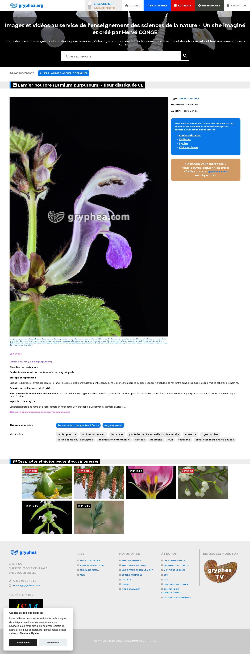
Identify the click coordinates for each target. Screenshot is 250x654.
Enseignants (209, 5)
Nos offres (157, 5)
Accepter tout (23, 642)
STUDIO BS (149, 641)
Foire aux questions (93, 565)
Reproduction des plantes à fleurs (78, 425)
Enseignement (104, 4)
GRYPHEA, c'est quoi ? (177, 565)
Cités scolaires (188, 147)
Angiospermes (113, 425)
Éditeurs (182, 5)
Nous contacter (90, 560)
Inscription (237, 5)
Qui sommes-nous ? (175, 560)
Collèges (185, 139)
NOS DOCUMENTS (131, 560)
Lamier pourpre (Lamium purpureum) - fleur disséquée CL (92, 85)
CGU (165, 579)
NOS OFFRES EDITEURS (135, 565)
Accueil (132, 5)
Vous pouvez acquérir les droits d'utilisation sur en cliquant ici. (206, 169)
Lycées (183, 143)
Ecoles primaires (190, 135)
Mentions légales (175, 570)
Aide (81, 574)
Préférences (53, 642)
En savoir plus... (90, 570)
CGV (165, 574)
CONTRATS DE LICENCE (177, 584)
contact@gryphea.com (27, 585)
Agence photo (104, 8)
